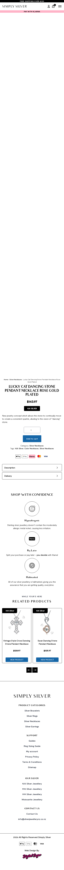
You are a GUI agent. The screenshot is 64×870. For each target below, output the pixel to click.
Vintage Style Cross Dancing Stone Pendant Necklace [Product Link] (16, 642)
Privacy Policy (32, 756)
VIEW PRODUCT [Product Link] (17, 660)
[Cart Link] (54, 6)
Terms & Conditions (32, 762)
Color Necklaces (31, 448)
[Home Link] (14, 6)
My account (32, 751)
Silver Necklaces (15, 379)
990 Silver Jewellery (32, 789)
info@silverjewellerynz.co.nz (32, 819)
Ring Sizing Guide (32, 746)
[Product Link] (16, 623)
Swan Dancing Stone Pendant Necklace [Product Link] (47, 642)
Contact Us (32, 813)
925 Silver (19, 448)
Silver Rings (32, 716)
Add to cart (32, 438)
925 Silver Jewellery (32, 783)
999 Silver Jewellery (32, 794)
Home (6, 379)
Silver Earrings (32, 726)
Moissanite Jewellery (32, 799)
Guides (32, 740)
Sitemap (32, 767)
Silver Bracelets (32, 710)
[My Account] (48, 6)
